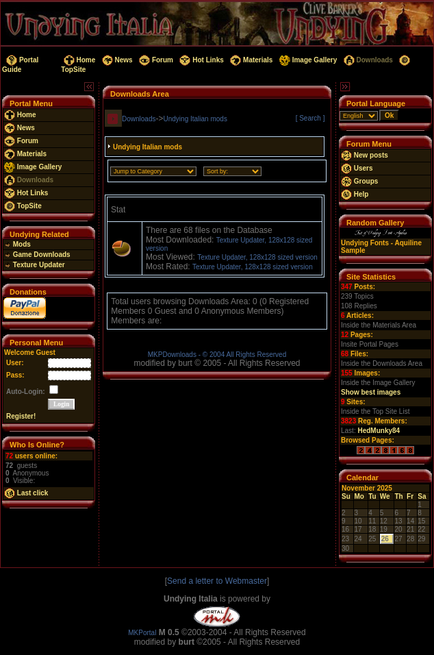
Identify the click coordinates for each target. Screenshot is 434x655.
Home (78, 60)
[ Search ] (310, 118)
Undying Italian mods (195, 119)
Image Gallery (307, 60)
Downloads (367, 60)
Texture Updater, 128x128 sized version (257, 257)
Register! (21, 416)
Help (354, 194)
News (116, 60)
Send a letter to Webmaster (217, 581)
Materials (251, 60)
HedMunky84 (378, 430)
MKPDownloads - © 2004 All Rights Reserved (217, 354)
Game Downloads (37, 254)
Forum (155, 60)
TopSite (23, 206)
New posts (364, 155)
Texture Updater (34, 265)
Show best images (370, 392)
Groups (359, 181)
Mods (17, 244)
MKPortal (142, 633)
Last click (26, 493)
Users (357, 168)
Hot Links (201, 60)
